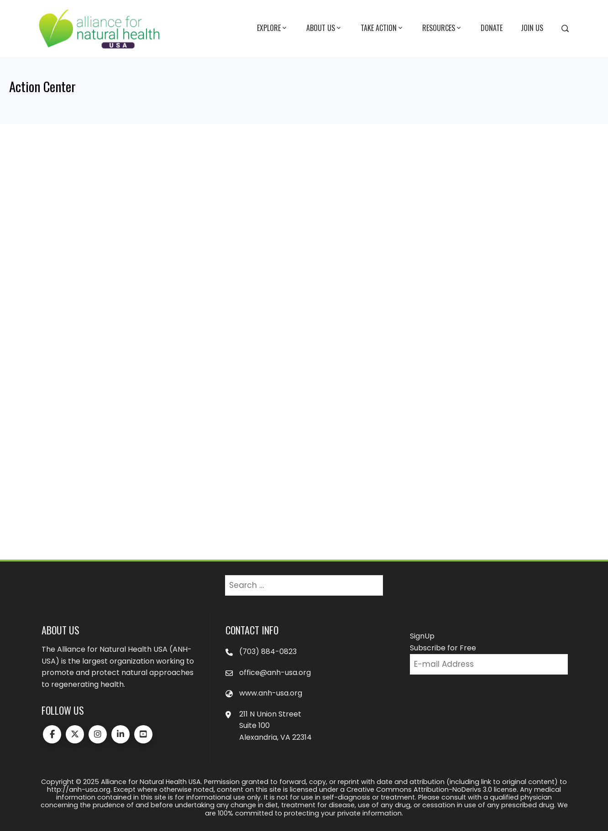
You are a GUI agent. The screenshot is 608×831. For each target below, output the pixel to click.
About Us (324, 28)
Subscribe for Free (443, 648)
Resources (442, 28)
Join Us (532, 27)
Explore (272, 28)
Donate (492, 27)
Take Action (382, 28)
